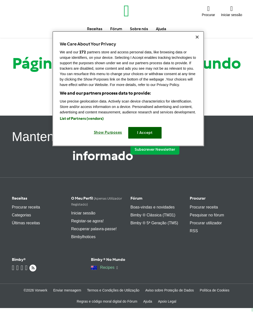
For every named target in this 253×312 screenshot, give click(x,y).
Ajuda (147, 301)
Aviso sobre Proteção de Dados (169, 290)
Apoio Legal (167, 301)
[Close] (197, 37)
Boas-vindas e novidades (152, 207)
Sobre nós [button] (139, 28)
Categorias (21, 215)
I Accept (145, 132)
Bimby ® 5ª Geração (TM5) (154, 223)
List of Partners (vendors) (82, 118)
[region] (128, 88)
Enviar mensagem (67, 290)
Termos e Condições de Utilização (113, 290)
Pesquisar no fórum (207, 215)
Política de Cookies (215, 290)
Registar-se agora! (87, 221)
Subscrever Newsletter (155, 149)
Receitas (19, 198)
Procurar (198, 198)
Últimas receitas (26, 223)
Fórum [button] (116, 28)
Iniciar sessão (83, 213)
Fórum (136, 198)
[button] (208, 11)
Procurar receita (26, 207)
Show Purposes (108, 132)
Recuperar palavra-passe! (94, 229)
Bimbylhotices (83, 237)
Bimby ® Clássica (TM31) (152, 215)
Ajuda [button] (161, 28)
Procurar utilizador (206, 223)
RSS (194, 231)
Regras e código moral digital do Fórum (107, 301)
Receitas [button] (94, 28)
